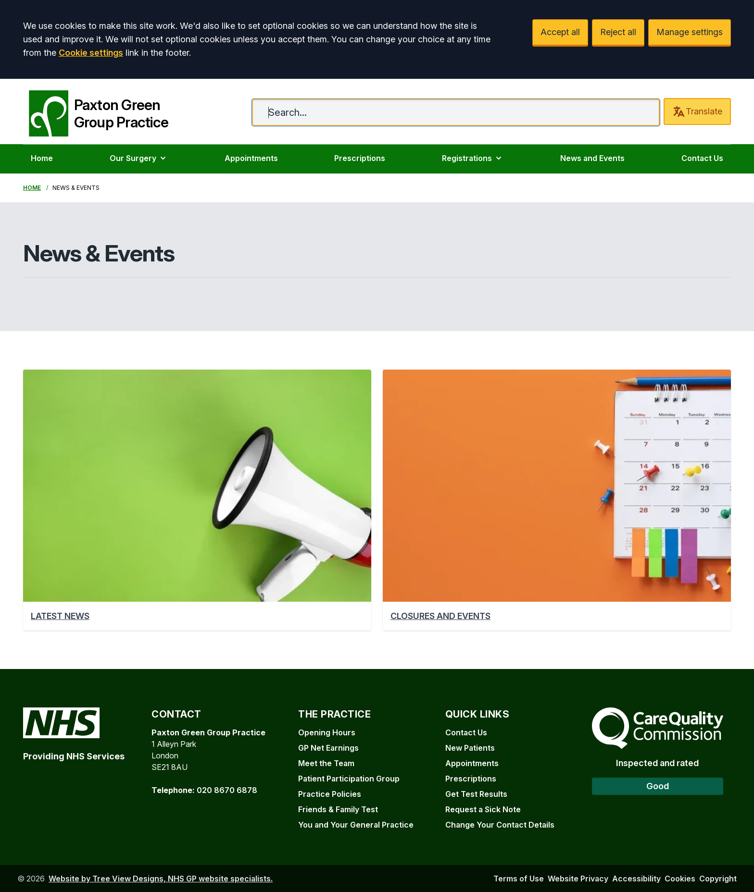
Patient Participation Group (349, 778)
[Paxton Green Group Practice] (95, 111)
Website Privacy (578, 878)
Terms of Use (518, 878)
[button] (197, 500)
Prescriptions (359, 158)
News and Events (592, 158)
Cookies (680, 878)
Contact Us (702, 158)
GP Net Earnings (328, 748)
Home (42, 158)
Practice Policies (329, 794)
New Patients (470, 748)
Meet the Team (326, 763)
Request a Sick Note (483, 809)
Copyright (718, 878)
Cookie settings (91, 53)
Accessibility (636, 878)
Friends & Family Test (338, 809)
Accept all (560, 32)
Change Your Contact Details (499, 825)
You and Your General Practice (356, 825)
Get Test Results (476, 794)
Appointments (251, 158)
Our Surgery (139, 158)
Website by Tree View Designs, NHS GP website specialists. (161, 878)
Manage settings (689, 32)
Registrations (472, 158)
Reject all (618, 32)
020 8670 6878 (227, 790)
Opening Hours (326, 732)
